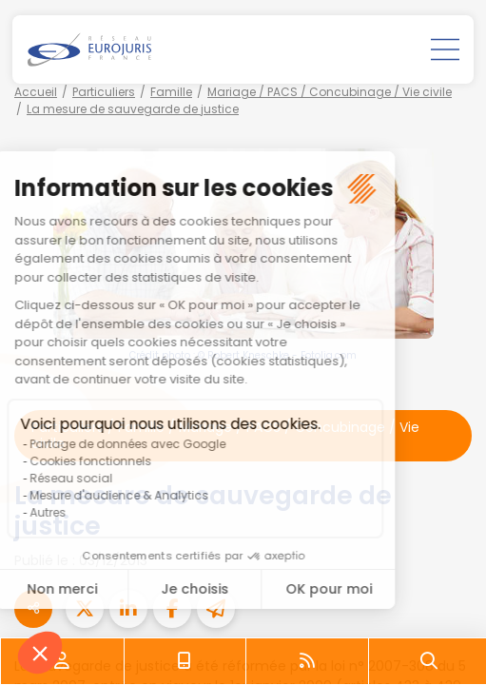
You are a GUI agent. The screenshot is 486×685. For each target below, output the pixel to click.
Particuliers (103, 92)
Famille (171, 92)
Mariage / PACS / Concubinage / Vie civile (329, 92)
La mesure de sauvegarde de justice (133, 109)
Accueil (35, 92)
